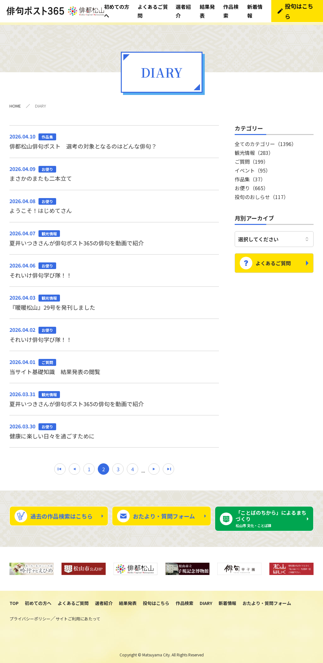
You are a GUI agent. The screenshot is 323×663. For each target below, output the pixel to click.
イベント (253, 167)
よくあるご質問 (273, 258)
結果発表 (128, 600)
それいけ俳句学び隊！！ (114, 267)
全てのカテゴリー (266, 141)
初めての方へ (38, 600)
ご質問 (251, 158)
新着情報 (227, 600)
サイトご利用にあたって (78, 616)
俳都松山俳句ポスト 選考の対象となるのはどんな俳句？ (114, 138)
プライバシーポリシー (29, 616)
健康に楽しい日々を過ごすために (114, 428)
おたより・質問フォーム (164, 513)
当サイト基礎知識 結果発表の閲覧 (114, 364)
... (143, 467)
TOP (14, 600)
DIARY (206, 600)
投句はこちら (156, 600)
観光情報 (254, 150)
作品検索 (184, 600)
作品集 (250, 176)
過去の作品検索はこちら (61, 513)
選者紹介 (104, 600)
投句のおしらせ (262, 194)
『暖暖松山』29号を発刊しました (114, 299)
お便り (251, 185)
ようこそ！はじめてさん (114, 203)
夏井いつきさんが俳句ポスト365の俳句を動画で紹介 (114, 235)
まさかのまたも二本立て (114, 170)
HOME (15, 103)
